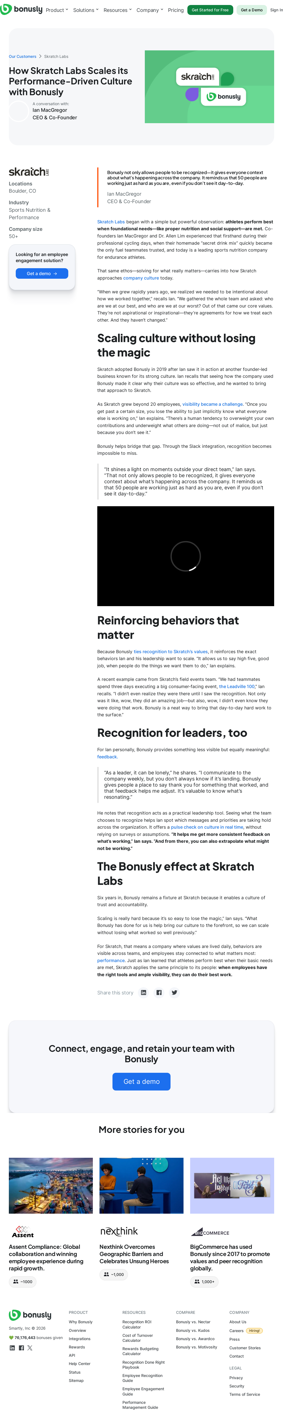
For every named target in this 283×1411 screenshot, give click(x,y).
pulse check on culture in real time (207, 827)
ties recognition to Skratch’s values (171, 651)
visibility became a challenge (212, 404)
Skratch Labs (111, 221)
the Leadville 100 (237, 686)
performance (111, 960)
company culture (141, 278)
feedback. (107, 756)
